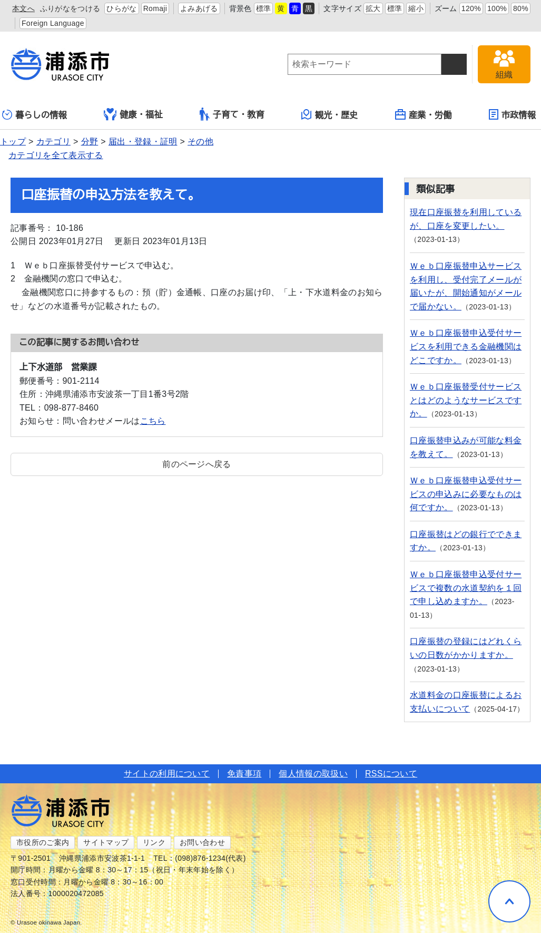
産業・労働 (423, 114)
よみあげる (199, 8)
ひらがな (121, 8)
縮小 (416, 8)
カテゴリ (53, 141)
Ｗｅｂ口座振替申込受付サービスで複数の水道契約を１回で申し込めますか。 (466, 588)
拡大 (373, 8)
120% (471, 8)
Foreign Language (53, 23)
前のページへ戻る (196, 464)
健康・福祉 (133, 114)
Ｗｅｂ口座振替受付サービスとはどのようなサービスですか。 (466, 400)
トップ (13, 141)
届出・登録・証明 (143, 141)
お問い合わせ (202, 842)
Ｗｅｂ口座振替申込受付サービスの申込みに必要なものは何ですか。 (466, 494)
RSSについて (391, 773)
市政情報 (512, 114)
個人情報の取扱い (313, 773)
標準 (263, 8)
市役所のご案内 (42, 842)
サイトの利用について (167, 773)
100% (497, 8)
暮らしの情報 (34, 115)
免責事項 (244, 773)
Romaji (155, 8)
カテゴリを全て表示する (55, 155)
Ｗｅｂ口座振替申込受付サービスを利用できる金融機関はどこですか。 (466, 346)
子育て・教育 (232, 114)
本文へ (23, 8)
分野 (90, 141)
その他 (200, 141)
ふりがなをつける (70, 8)
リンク (154, 842)
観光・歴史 (329, 114)
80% (520, 8)
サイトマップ (106, 842)
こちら (153, 420)
